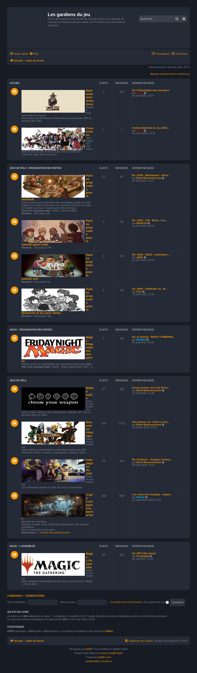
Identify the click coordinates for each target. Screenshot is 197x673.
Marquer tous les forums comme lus (170, 74)
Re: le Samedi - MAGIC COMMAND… (153, 336)
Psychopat (142, 556)
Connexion (14, 595)
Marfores (141, 223)
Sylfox (109, 631)
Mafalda (141, 339)
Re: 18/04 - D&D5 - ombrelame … (151, 254)
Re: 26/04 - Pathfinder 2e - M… (150, 288)
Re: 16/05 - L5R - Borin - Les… (150, 220)
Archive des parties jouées (54, 532)
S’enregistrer (35, 595)
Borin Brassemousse (148, 178)
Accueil (15, 83)
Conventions (89, 131)
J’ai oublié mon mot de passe (126, 602)
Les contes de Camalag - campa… (152, 494)
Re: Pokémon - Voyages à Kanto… (152, 459)
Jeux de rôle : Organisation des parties (35, 168)
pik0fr (139, 257)
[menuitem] (33, 53)
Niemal (140, 497)
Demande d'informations (89, 97)
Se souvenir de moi (156, 602)
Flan (139, 291)
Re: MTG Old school (144, 553)
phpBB (88, 649)
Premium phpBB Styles (111, 653)
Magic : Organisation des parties (31, 329)
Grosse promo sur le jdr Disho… (151, 387)
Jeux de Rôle (18, 380)
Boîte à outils (89, 393)
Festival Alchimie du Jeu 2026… (151, 127)
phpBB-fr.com (104, 657)
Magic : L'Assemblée (22, 546)
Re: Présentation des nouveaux (150, 90)
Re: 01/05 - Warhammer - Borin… (151, 175)
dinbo (139, 93)
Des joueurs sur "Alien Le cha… (151, 421)
